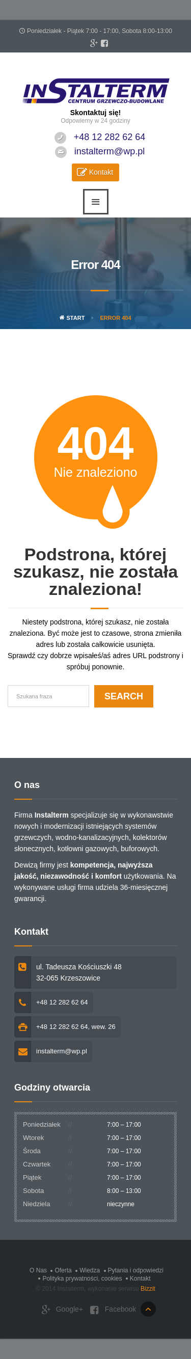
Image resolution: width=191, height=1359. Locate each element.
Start (72, 318)
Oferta (62, 1270)
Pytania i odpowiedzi (135, 1270)
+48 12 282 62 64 (110, 137)
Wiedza (89, 1270)
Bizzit (148, 1288)
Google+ (62, 1310)
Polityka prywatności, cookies (82, 1278)
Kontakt (101, 172)
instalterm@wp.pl (109, 151)
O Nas (38, 1270)
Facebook (113, 1310)
